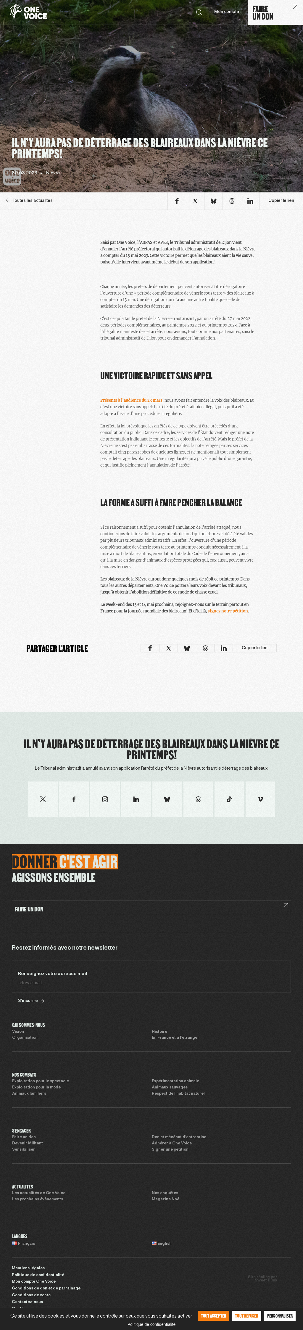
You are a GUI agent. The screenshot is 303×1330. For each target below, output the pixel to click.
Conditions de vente (31, 1295)
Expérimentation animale (175, 1081)
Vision (18, 1032)
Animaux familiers (29, 1094)
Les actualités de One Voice (38, 1193)
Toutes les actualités (29, 200)
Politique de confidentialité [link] (152, 1324)
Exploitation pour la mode (36, 1087)
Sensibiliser (23, 1150)
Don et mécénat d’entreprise (179, 1137)
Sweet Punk (266, 1280)
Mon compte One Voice (34, 1282)
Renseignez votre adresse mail (52, 974)
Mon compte (226, 12)
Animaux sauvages (170, 1087)
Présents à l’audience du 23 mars (131, 400)
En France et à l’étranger (175, 1038)
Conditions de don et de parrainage (46, 1288)
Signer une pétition (170, 1150)
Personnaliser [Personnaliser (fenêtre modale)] (280, 1315)
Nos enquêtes (165, 1193)
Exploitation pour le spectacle (40, 1081)
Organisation (25, 1038)
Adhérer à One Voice (172, 1143)
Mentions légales (28, 1268)
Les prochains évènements (37, 1199)
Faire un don (24, 1137)
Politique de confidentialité (38, 1275)
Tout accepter (213, 1315)
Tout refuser (246, 1315)
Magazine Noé (165, 1199)
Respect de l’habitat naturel (178, 1094)
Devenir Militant (27, 1143)
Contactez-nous (27, 1302)
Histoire (159, 1032)
